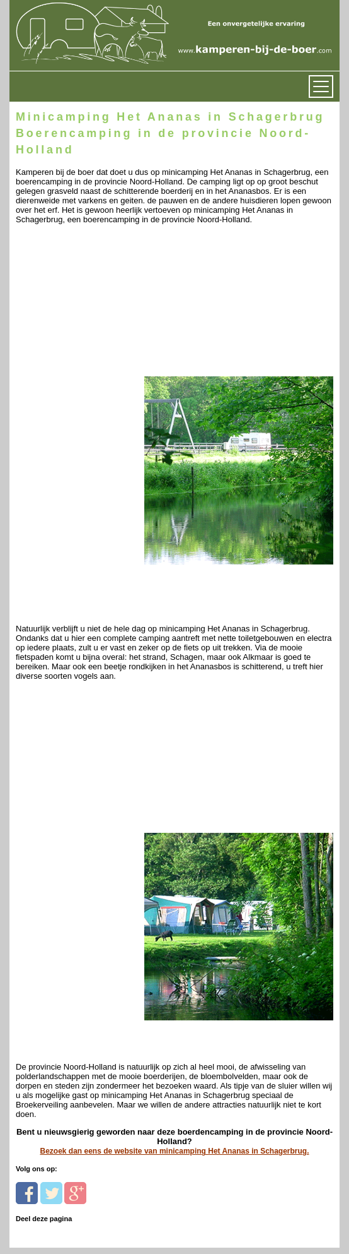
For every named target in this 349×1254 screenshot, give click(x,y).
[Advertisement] (102, 303)
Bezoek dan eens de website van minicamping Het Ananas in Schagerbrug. (174, 1151)
